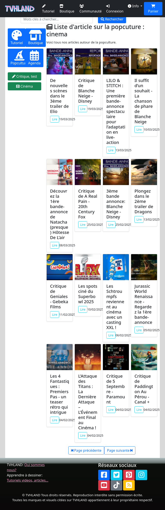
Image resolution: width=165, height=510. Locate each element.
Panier (153, 9)
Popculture (19, 57)
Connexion (114, 9)
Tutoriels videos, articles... (27, 480)
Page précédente (86, 450)
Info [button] (134, 6)
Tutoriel (48, 9)
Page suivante (120, 450)
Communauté (90, 9)
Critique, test (24, 76)
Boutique (67, 9)
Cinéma (24, 86)
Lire (54, 119)
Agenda (34, 57)
